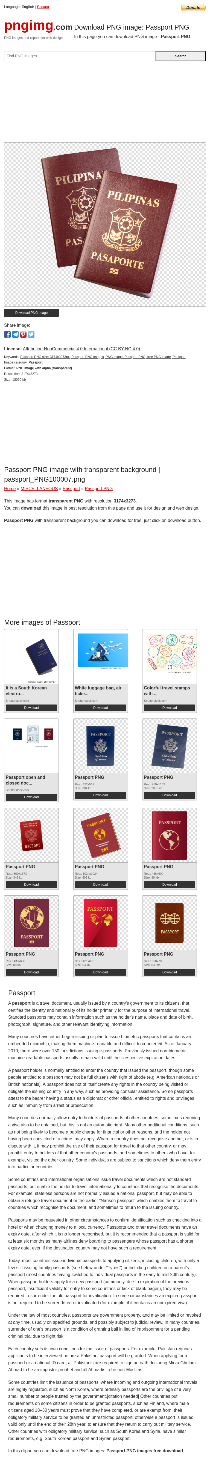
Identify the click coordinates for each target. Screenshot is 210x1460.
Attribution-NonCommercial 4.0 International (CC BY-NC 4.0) (81, 348)
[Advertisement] (105, 104)
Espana (43, 7)
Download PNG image (31, 313)
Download (31, 708)
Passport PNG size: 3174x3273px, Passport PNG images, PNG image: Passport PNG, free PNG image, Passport (102, 357)
